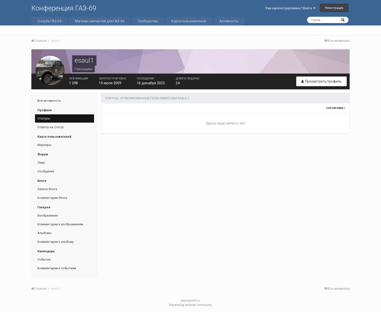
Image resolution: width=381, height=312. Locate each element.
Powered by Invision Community (190, 305)
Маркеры (44, 145)
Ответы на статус (50, 127)
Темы (41, 162)
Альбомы (44, 233)
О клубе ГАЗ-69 (49, 21)
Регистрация (334, 8)
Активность (228, 21)
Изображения (47, 215)
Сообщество (148, 21)
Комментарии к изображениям (60, 224)
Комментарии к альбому (55, 242)
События (44, 259)
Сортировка (335, 108)
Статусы (43, 118)
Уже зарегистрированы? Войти (290, 8)
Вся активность (49, 100)
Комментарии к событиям (56, 268)
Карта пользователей (188, 21)
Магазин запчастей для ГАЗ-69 (99, 21)
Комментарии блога (52, 198)
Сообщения (45, 171)
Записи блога (47, 189)
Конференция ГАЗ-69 (63, 8)
